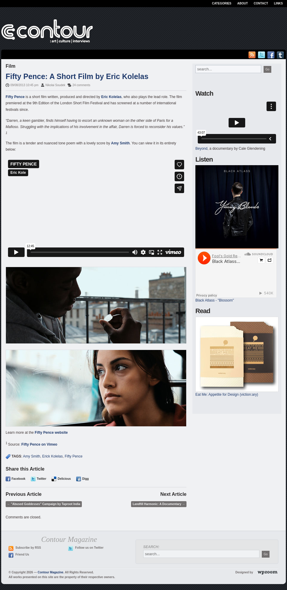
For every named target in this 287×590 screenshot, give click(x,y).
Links (278, 3)
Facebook (18, 478)
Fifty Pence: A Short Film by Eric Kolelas (77, 76)
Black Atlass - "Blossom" (214, 300)
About (242, 3)
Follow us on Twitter (89, 547)
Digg (85, 478)
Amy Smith (120, 143)
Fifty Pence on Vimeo (39, 444)
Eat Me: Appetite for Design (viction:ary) (226, 394)
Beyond (201, 148)
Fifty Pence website (51, 432)
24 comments (81, 85)
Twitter (41, 478)
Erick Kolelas (52, 456)
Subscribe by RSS (28, 547)
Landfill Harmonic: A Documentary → (159, 504)
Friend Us (22, 554)
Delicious (64, 478)
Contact (261, 3)
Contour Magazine (50, 572)
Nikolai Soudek (55, 85)
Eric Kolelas (111, 97)
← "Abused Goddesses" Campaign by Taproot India (43, 504)
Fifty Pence (15, 97)
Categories (221, 3)
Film (10, 66)
